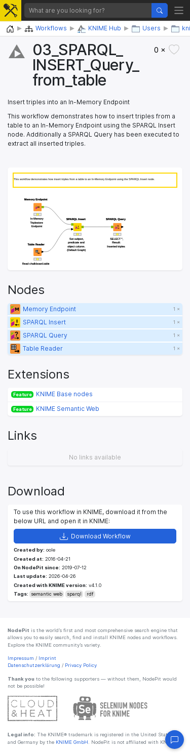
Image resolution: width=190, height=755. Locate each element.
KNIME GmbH (71, 742)
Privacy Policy (81, 665)
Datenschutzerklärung (34, 665)
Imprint (47, 658)
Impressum (21, 658)
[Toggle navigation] (179, 10)
